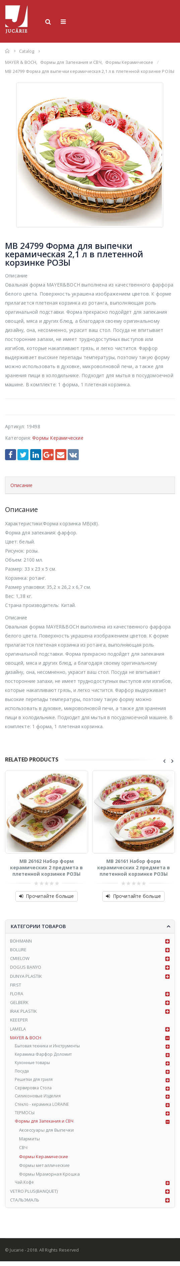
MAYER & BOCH (25, 1038)
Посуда (23, 1073)
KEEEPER (19, 1020)
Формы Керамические (57, 438)
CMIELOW (19, 958)
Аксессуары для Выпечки (46, 1134)
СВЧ (23, 1152)
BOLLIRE (18, 950)
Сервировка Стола (35, 1090)
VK (73, 454)
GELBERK (19, 1002)
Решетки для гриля (35, 1082)
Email (60, 454)
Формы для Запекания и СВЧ (46, 1126)
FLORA (16, 994)
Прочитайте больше (50, 896)
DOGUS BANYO (25, 967)
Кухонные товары (35, 1064)
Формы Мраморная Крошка (49, 1178)
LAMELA (18, 1029)
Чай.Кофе (25, 1187)
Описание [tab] (21, 485)
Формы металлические (44, 1170)
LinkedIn (35, 454)
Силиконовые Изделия (40, 1099)
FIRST (15, 985)
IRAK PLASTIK (23, 1011)
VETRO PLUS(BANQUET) (34, 1196)
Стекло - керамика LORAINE (44, 1108)
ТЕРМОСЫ (25, 1117)
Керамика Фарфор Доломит (45, 1055)
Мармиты (29, 1143)
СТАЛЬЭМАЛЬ (24, 1205)
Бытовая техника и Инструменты (51, 1046)
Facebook (10, 454)
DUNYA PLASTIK (26, 976)
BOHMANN (21, 941)
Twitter (22, 454)
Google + (48, 454)
